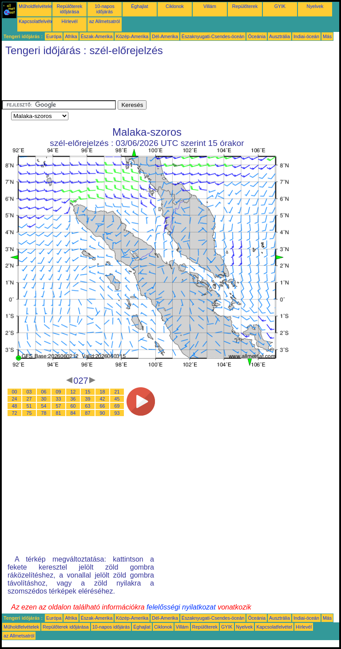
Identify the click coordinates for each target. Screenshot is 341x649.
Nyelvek (315, 6)
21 (117, 391)
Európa (53, 36)
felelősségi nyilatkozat (181, 607)
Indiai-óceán (306, 36)
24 (14, 398)
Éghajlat (139, 6)
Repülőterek (245, 6)
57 (58, 406)
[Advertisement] (163, 80)
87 (88, 413)
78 (44, 413)
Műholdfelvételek (36, 6)
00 (14, 391)
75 (29, 413)
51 (29, 406)
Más (327, 36)
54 (44, 406)
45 (117, 398)
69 (117, 406)
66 (102, 406)
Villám (209, 6)
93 (117, 413)
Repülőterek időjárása (69, 9)
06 (44, 391)
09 (58, 391)
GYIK (279, 6)
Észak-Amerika (97, 36)
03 (29, 391)
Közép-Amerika (132, 36)
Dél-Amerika (165, 36)
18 (102, 391)
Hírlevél (69, 21)
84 (73, 413)
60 (73, 406)
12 (73, 391)
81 (58, 413)
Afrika (71, 36)
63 (88, 406)
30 (44, 398)
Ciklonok (175, 6)
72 (14, 413)
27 (29, 398)
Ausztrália (279, 36)
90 (102, 413)
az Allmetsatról (104, 21)
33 (58, 398)
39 (88, 398)
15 (88, 391)
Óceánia (257, 36)
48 (14, 406)
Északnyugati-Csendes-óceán (213, 36)
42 (102, 398)
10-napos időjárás (104, 9)
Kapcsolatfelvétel (37, 21)
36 (73, 398)
